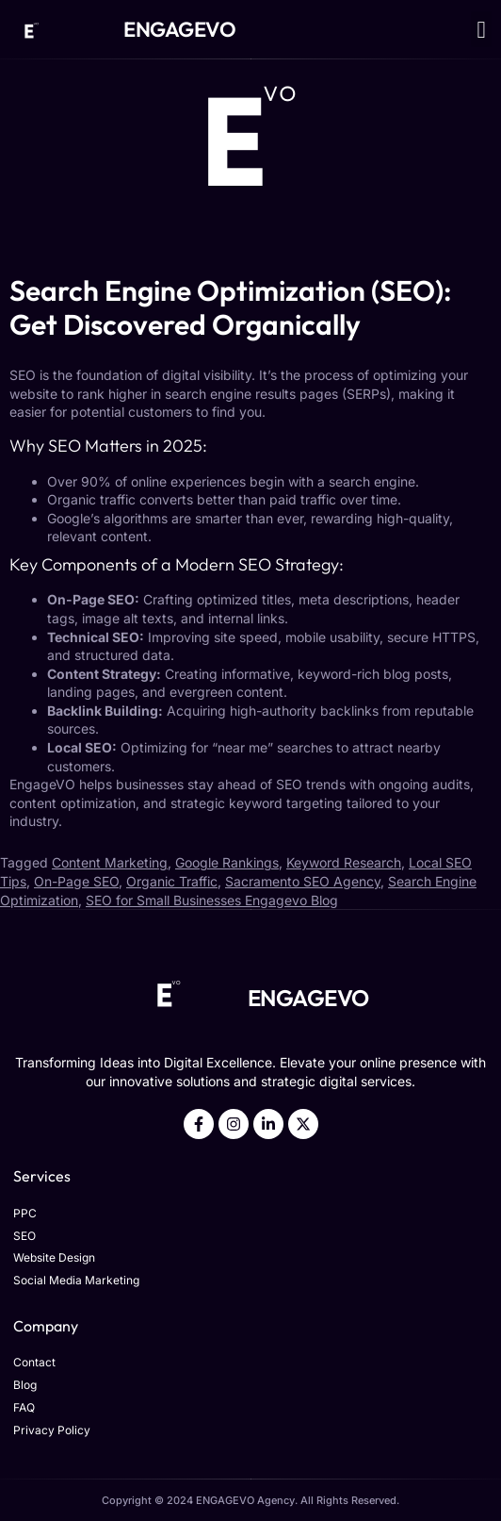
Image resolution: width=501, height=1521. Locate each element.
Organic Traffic (172, 881)
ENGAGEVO (179, 29)
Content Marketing (110, 862)
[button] (481, 29)
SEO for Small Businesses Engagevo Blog (212, 900)
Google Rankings (227, 862)
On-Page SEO (76, 881)
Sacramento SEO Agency (302, 881)
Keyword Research (343, 862)
